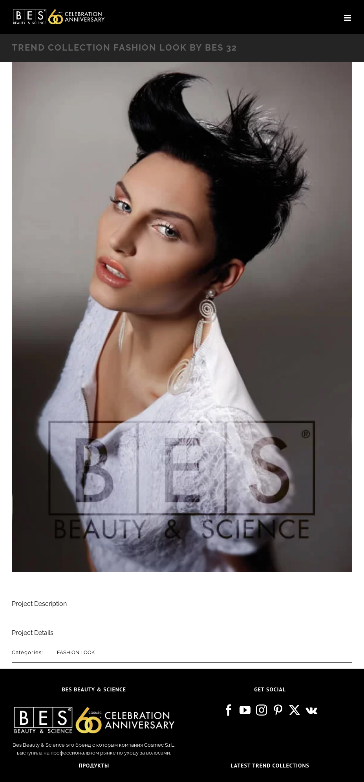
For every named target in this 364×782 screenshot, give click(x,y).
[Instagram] (261, 710)
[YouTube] (245, 710)
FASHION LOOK (76, 652)
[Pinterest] (278, 710)
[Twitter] (294, 710)
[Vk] (311, 710)
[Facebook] (228, 710)
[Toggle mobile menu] (348, 18)
